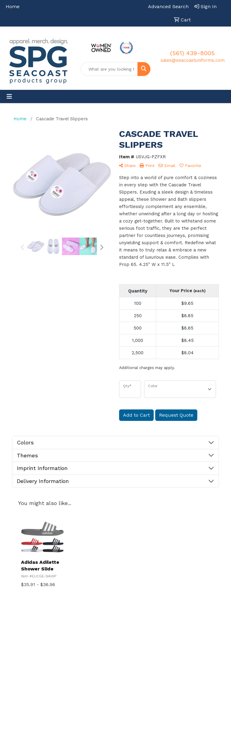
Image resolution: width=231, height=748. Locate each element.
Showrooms (161, 632)
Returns (188, 652)
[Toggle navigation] (9, 96)
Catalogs (158, 671)
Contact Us (129, 678)
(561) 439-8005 (192, 53)
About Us (127, 645)
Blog (184, 665)
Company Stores (191, 636)
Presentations (161, 645)
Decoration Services (128, 661)
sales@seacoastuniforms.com (193, 60)
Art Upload (128, 691)
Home (13, 6)
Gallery (156, 658)
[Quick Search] (109, 69)
